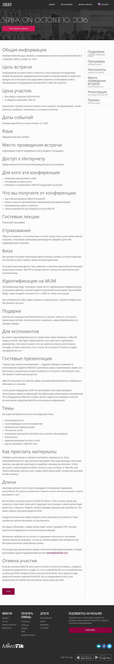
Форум (24, 628)
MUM (42, 621)
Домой (52, 4)
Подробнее (99, 53)
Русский (103, 4)
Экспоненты (99, 70)
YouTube (44, 628)
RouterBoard (46, 618)
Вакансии (6, 628)
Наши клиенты (9, 624)
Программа (99, 62)
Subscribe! (90, 630)
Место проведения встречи (99, 81)
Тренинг (99, 101)
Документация (28, 635)
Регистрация (99, 93)
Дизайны (44, 624)
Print (8, 591)
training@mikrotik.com (57, 553)
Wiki (23, 631)
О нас (5, 621)
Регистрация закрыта (18, 28)
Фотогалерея (66, 4)
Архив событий (85, 4)
